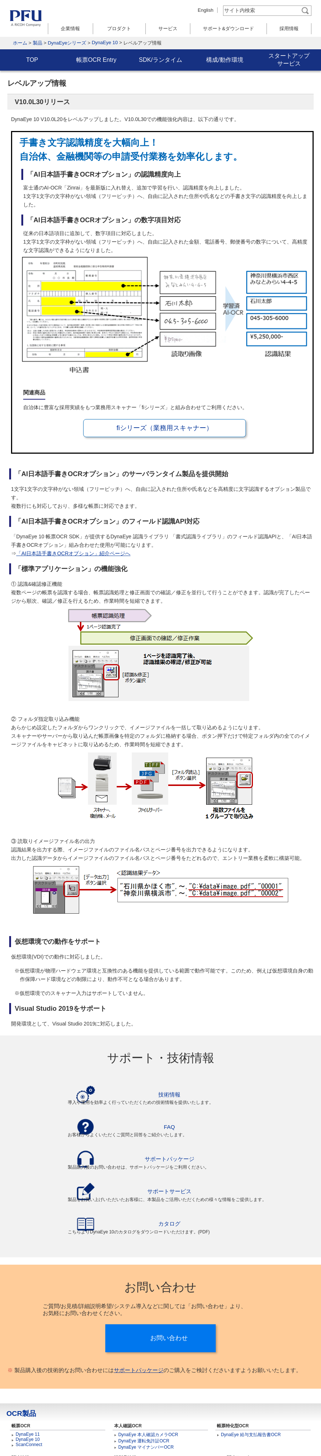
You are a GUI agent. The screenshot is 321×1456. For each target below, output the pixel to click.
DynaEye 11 (27, 1370)
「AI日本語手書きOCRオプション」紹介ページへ (73, 553)
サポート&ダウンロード (228, 28)
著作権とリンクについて (197, 1438)
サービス (167, 28)
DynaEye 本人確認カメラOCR (148, 1371)
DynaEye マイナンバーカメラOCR (152, 1409)
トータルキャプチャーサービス (252, 1403)
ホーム (20, 43)
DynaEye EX (130, 1415)
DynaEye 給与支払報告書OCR (251, 1371)
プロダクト (119, 28)
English (206, 10)
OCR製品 (21, 1350)
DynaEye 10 (105, 42)
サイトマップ (47, 1438)
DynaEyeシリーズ (67, 43)
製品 (37, 43)
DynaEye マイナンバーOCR (146, 1383)
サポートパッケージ (138, 1306)
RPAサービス (234, 1414)
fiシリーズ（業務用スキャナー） (165, 428)
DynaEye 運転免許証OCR (143, 1377)
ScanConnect (28, 1381)
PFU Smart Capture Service (248, 1408)
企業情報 (70, 28)
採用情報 (289, 28)
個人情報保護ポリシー (136, 1438)
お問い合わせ (169, 1274)
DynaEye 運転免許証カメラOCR (150, 1403)
